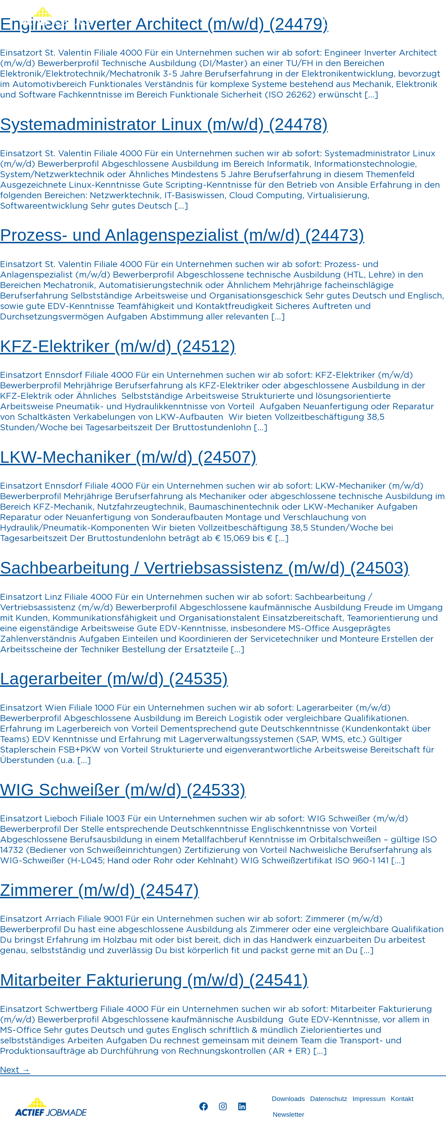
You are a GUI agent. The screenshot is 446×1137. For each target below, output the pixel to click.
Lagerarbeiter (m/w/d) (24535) (114, 678)
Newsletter (288, 1114)
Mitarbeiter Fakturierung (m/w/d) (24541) (154, 980)
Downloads (288, 1098)
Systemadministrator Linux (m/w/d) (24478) (164, 124)
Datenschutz (329, 1098)
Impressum (369, 1098)
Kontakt (402, 1098)
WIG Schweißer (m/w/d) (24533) (123, 789)
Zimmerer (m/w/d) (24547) (99, 890)
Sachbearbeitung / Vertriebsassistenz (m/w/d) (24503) (204, 568)
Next (15, 1070)
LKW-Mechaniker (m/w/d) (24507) (128, 457)
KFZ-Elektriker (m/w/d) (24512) (118, 346)
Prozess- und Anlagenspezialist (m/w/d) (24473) (182, 235)
